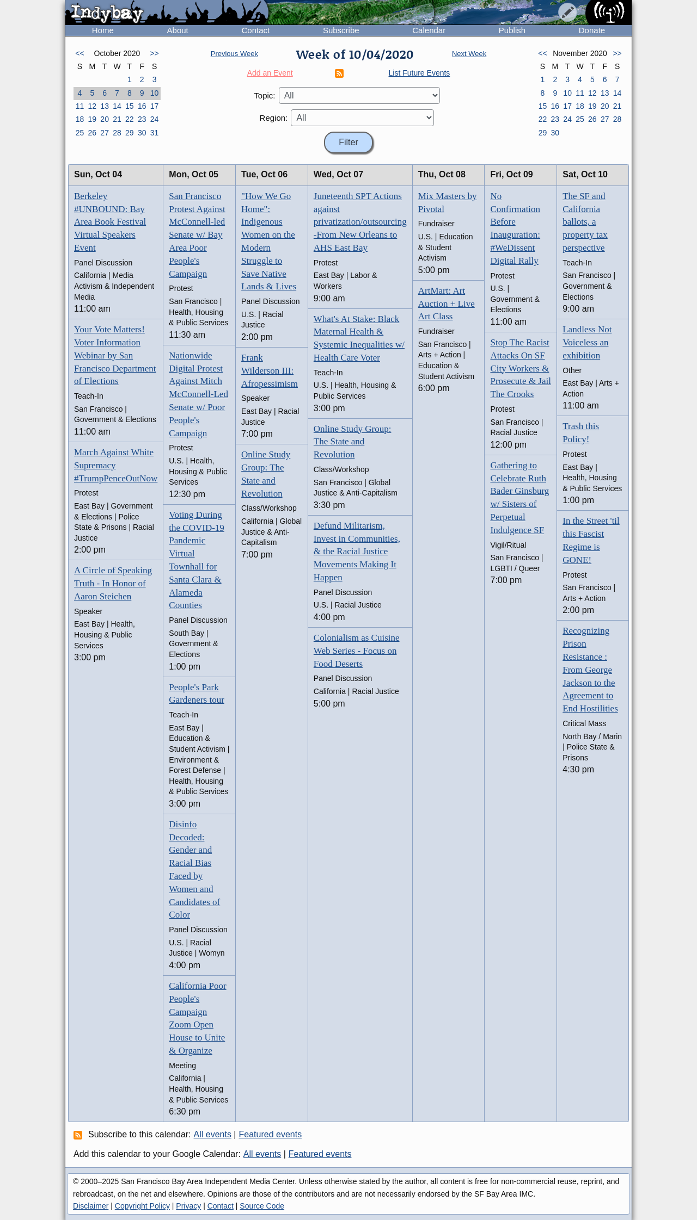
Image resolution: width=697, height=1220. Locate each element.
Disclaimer (90, 1206)
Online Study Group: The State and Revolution (353, 442)
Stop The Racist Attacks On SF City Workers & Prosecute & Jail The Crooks (520, 368)
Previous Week (234, 53)
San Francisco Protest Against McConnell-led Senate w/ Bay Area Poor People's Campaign (197, 235)
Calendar (428, 30)
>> (154, 53)
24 (154, 119)
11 (80, 106)
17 (154, 106)
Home (103, 30)
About (177, 30)
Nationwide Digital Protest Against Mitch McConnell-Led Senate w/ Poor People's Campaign (198, 394)
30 (142, 132)
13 (104, 106)
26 (92, 132)
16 (142, 106)
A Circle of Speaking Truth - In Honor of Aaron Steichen (113, 583)
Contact (255, 30)
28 (117, 132)
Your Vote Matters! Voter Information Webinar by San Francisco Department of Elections (115, 355)
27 (104, 132)
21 (117, 119)
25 (80, 132)
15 (129, 106)
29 (129, 132)
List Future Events (419, 73)
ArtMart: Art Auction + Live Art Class (446, 304)
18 (80, 119)
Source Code (262, 1206)
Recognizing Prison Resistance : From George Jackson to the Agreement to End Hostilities (590, 670)
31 (154, 132)
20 (104, 119)
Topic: (264, 95)
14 (117, 106)
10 (154, 93)
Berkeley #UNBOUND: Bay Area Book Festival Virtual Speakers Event (110, 222)
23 (142, 119)
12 (92, 106)
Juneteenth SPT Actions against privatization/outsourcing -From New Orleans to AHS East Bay (360, 222)
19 (92, 119)
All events (212, 1134)
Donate (592, 30)
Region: (274, 117)
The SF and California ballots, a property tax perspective (585, 222)
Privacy (188, 1206)
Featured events (270, 1134)
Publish (512, 30)
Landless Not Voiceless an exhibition (587, 342)
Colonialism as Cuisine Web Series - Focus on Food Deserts (357, 651)
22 (129, 119)
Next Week (469, 53)
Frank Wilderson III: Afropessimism (269, 370)
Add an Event (270, 73)
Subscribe (341, 30)
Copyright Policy (142, 1206)
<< (79, 53)
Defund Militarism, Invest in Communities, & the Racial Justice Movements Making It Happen (357, 552)
